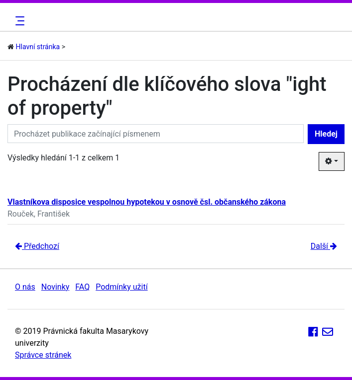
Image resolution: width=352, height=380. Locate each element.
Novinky (55, 287)
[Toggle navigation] (18, 21)
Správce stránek (43, 355)
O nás (25, 287)
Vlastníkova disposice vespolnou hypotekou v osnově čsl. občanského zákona (146, 202)
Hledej (326, 134)
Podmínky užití (121, 287)
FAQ (82, 287)
